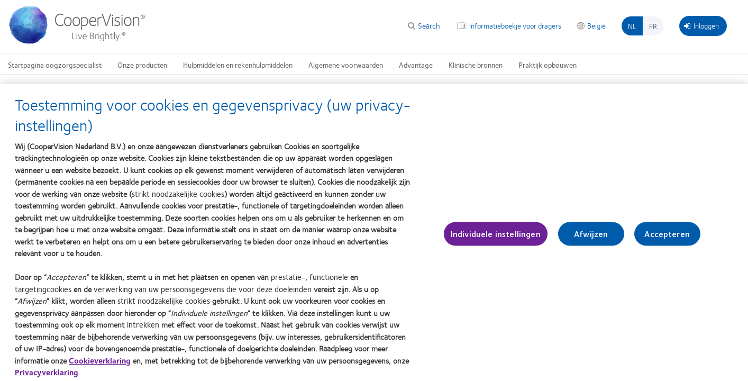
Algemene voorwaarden (345, 64)
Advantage (416, 64)
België (596, 25)
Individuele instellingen (496, 237)
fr (653, 26)
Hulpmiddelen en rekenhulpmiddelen (238, 64)
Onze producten (142, 64)
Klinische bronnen (476, 64)
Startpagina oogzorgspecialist (55, 64)
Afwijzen (591, 237)
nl (632, 26)
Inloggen (701, 25)
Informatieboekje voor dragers (515, 25)
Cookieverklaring (100, 364)
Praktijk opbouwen (547, 64)
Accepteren (667, 237)
